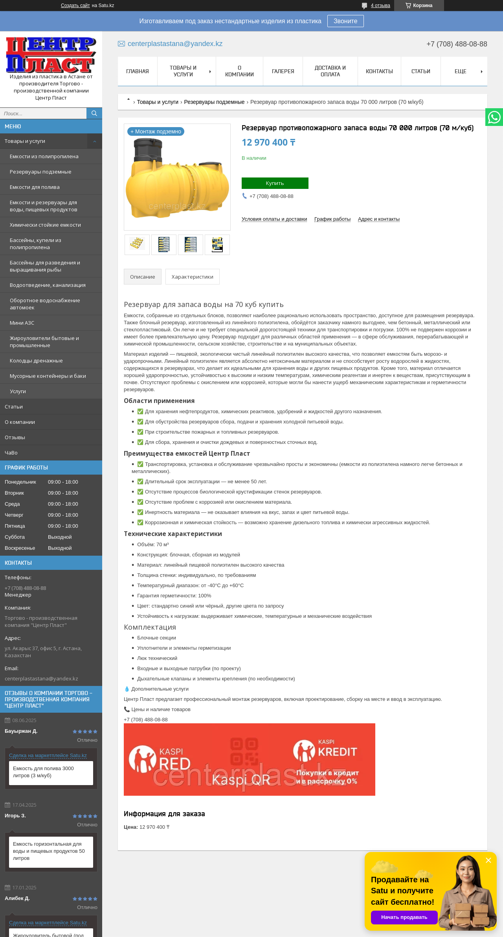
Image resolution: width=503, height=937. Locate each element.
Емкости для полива (35, 186)
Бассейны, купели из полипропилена (35, 244)
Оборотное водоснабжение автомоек (45, 304)
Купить (275, 183)
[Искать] (94, 113)
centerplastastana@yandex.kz (41, 678)
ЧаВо (11, 452)
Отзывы (15, 437)
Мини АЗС (22, 322)
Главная (137, 71)
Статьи (14, 406)
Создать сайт (75, 5)
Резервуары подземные (41, 171)
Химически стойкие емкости (45, 224)
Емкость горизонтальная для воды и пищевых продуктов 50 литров (49, 851)
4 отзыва (380, 5)
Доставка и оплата (330, 71)
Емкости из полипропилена (44, 156)
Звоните (346, 21)
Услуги (18, 391)
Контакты (379, 71)
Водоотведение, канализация (48, 284)
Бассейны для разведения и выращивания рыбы (45, 266)
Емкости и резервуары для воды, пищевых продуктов (43, 206)
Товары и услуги (25, 140)
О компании (20, 421)
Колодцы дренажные (36, 360)
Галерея (283, 71)
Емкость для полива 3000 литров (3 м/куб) (43, 771)
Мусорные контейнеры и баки (48, 375)
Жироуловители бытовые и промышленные (44, 342)
